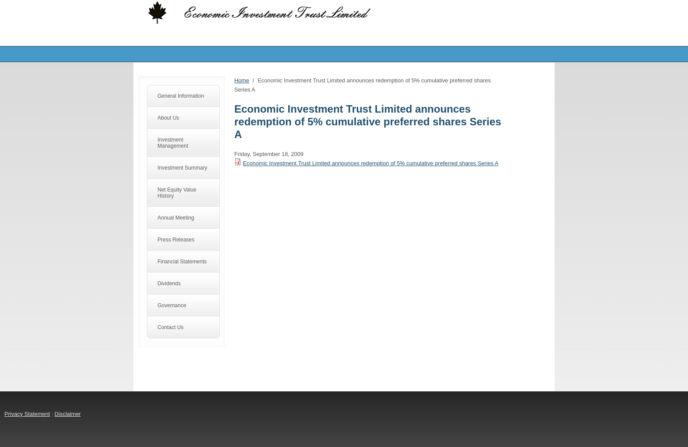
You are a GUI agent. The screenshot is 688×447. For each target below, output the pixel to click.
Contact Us (170, 327)
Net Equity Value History (177, 193)
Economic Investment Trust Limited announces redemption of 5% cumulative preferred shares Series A (371, 163)
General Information (181, 96)
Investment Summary (182, 168)
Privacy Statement (27, 414)
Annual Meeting (176, 218)
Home (241, 80)
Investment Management (173, 143)
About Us (168, 118)
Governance (172, 305)
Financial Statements (182, 262)
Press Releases (176, 240)
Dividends (169, 283)
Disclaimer (67, 414)
